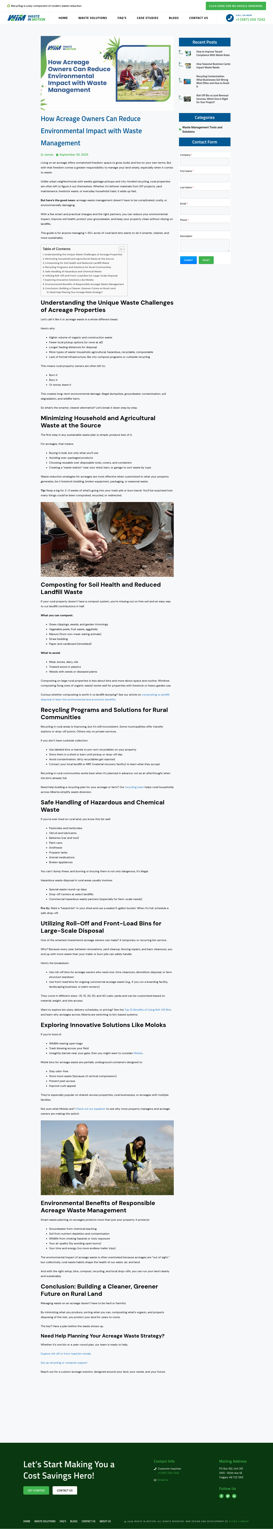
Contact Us (198, 17)
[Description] (204, 245)
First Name (187, 171)
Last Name (186, 187)
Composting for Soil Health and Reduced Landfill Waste (77, 262)
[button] (188, 260)
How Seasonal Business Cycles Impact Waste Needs (213, 65)
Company (186, 155)
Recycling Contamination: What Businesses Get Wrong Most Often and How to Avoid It (212, 81)
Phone (184, 220)
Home (63, 17)
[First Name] (204, 178)
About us (108, 1522)
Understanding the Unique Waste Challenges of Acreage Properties (84, 254)
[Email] (204, 210)
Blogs (174, 17)
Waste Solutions (92, 17)
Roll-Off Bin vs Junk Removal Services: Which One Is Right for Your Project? (212, 98)
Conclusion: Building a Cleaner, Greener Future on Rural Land (81, 288)
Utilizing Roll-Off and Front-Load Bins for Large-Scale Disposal (82, 275)
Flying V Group (239, 1521)
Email (184, 203)
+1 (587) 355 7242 (250, 19)
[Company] (204, 162)
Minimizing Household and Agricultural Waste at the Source (80, 258)
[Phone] (204, 227)
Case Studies (147, 17)
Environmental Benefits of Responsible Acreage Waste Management (85, 284)
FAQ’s (122, 17)
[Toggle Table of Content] (121, 249)
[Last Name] (204, 194)
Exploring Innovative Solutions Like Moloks (69, 279)
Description (186, 236)
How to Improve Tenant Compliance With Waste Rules (213, 53)
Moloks (138, 1053)
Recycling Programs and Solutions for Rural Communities (78, 267)
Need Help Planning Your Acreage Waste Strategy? (76, 292)
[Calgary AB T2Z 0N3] (136, 1417)
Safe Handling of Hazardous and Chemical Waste (74, 271)
